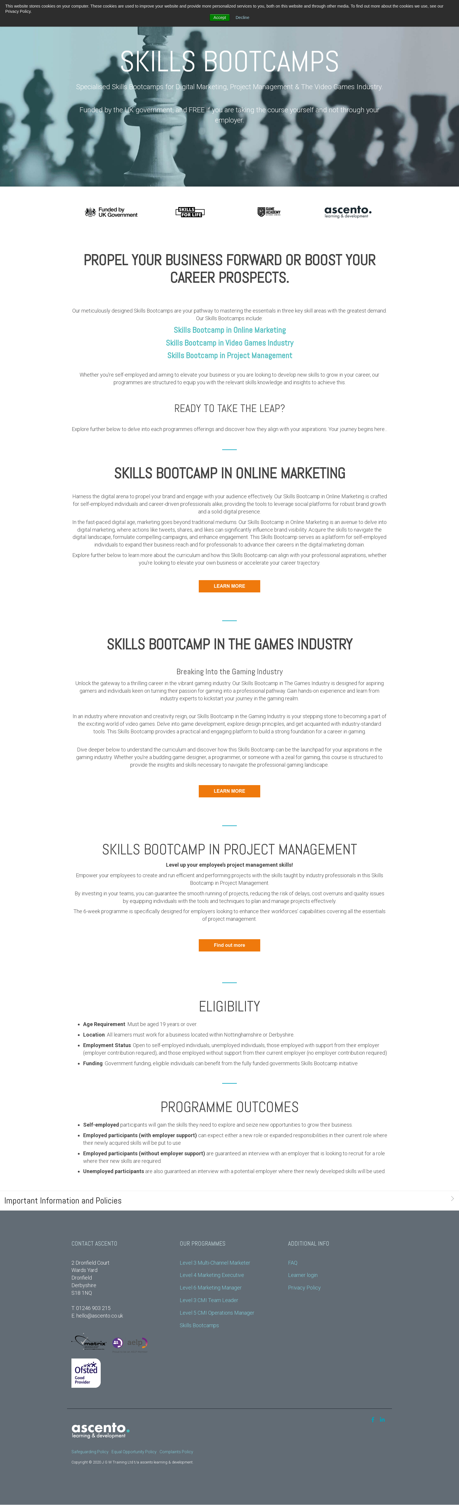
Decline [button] (242, 17)
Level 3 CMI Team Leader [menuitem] (209, 1300)
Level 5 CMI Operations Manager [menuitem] (217, 1313)
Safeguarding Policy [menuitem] (90, 1451)
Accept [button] (219, 17)
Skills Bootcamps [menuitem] (199, 1325)
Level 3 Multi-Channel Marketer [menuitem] (215, 1263)
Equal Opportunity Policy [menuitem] (134, 1451)
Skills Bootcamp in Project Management (229, 355)
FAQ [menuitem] (292, 1263)
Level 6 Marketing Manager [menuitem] (211, 1288)
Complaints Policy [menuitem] (176, 1451)
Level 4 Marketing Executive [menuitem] (212, 1275)
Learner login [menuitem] (303, 1275)
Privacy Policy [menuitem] (304, 1288)
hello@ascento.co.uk (99, 1316)
